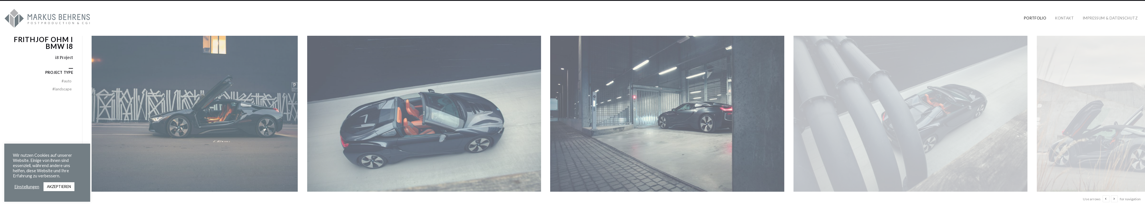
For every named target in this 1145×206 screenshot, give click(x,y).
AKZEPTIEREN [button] (59, 186)
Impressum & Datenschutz (1110, 18)
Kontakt (1064, 18)
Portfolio (1035, 18)
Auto (67, 81)
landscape (62, 89)
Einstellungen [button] (26, 186)
